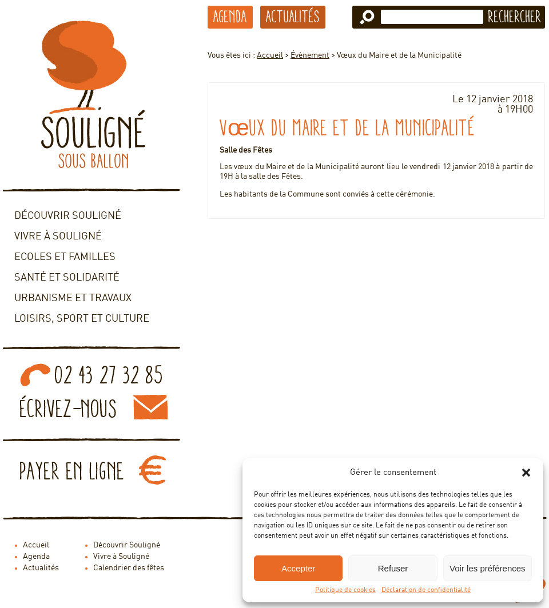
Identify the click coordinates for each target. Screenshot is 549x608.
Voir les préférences (487, 568)
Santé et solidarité (67, 278)
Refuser (393, 568)
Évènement (310, 55)
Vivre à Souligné (58, 236)
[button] (526, 472)
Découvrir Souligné (67, 216)
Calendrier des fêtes (128, 568)
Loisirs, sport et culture (81, 319)
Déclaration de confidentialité (426, 590)
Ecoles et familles (65, 257)
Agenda (230, 16)
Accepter (298, 568)
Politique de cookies (345, 590)
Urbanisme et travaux (73, 298)
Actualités (293, 16)
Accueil (270, 55)
